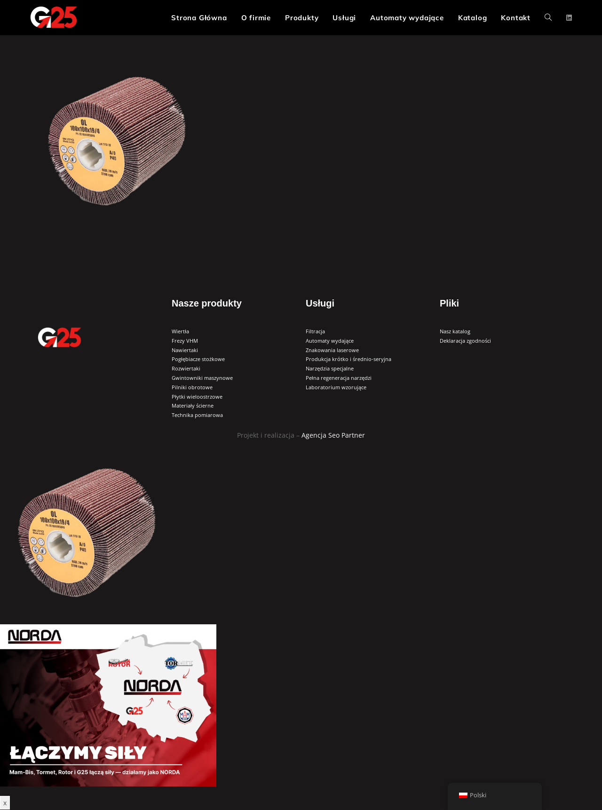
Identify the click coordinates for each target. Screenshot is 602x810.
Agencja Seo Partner (333, 435)
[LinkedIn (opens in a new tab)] (569, 18)
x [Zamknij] (5, 802)
